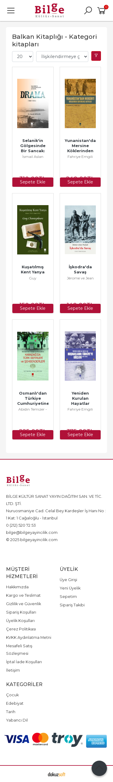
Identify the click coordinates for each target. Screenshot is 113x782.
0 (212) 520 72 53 (21, 525)
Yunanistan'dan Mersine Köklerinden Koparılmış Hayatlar (82, 150)
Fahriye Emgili (80, 156)
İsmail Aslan (32, 156)
